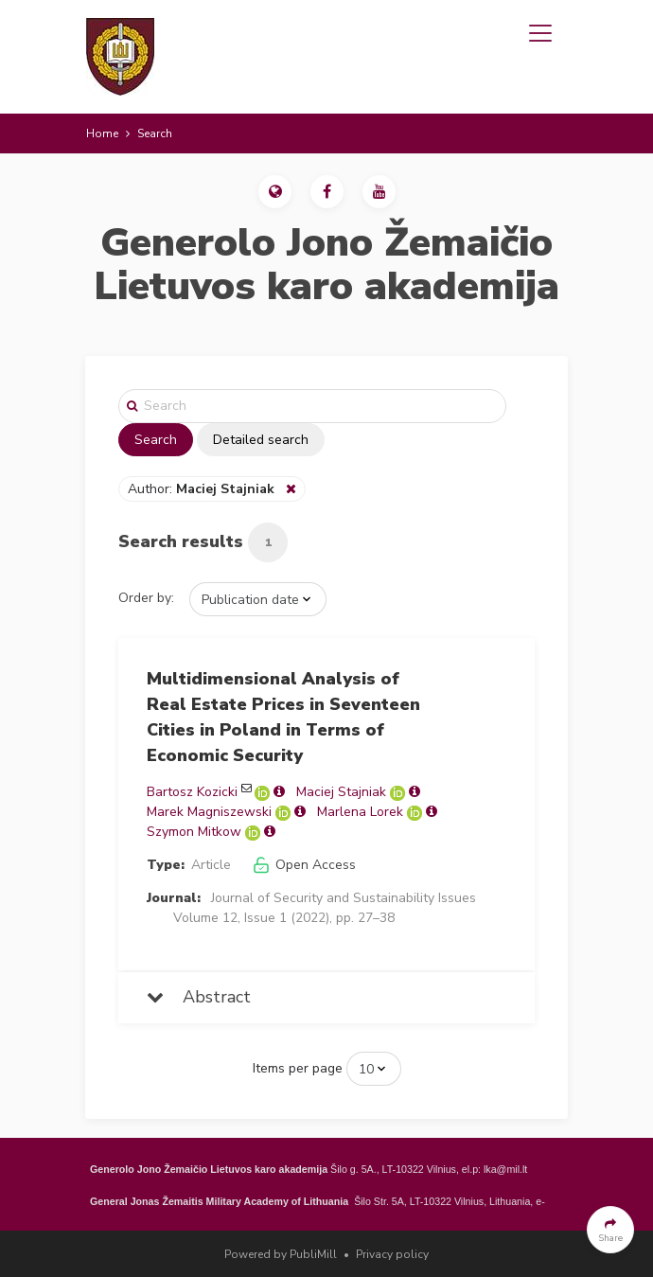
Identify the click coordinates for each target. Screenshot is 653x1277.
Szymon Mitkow (194, 832)
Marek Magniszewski (209, 812)
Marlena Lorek (360, 812)
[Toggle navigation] (540, 33)
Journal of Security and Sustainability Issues (343, 898)
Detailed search (261, 440)
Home (102, 133)
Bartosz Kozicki (192, 792)
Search (155, 440)
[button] (274, 191)
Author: (203, 489)
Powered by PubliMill (280, 1254)
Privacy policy (392, 1254)
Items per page (298, 1068)
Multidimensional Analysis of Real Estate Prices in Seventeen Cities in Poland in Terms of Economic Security (283, 717)
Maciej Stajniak (341, 792)
